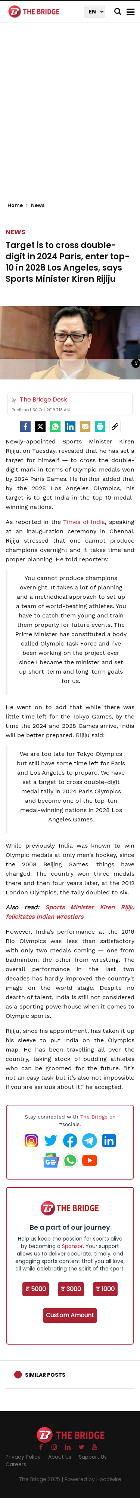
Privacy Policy (23, 1457)
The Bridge (94, 1117)
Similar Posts (45, 1375)
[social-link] (115, 426)
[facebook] (25, 426)
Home (17, 205)
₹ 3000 (71, 1289)
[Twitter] (40, 426)
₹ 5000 (35, 1289)
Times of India (84, 521)
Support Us (93, 1457)
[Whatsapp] (55, 426)
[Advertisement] (70, 115)
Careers (16, 1464)
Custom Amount (70, 1315)
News (15, 232)
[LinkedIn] (70, 426)
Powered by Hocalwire (93, 1479)
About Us (59, 1457)
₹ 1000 (105, 1289)
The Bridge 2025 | (42, 1479)
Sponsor (72, 1246)
